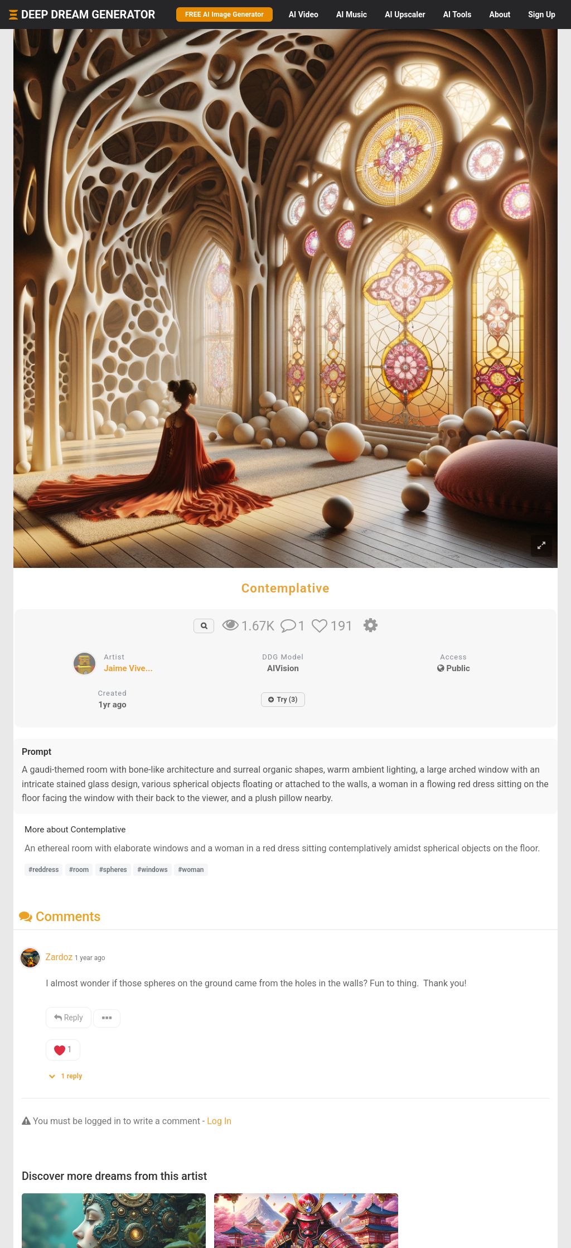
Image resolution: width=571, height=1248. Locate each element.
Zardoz (58, 957)
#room (79, 870)
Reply (68, 1017)
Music (351, 14)
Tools (457, 14)
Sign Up (541, 14)
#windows (152, 870)
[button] (69, 1073)
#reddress (43, 870)
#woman (191, 870)
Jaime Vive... (128, 668)
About (499, 14)
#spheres (113, 870)
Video (303, 14)
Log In (219, 1121)
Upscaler (405, 14)
